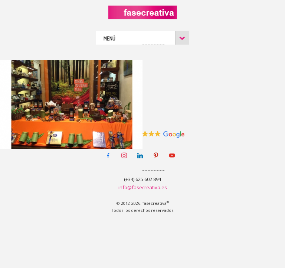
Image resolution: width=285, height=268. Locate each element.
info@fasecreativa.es (142, 187)
